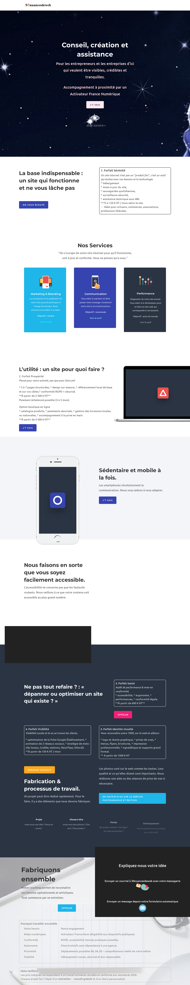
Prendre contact (39, 769)
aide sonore (95, 119)
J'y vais (95, 104)
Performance (145, 304)
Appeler (123, 714)
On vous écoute (34, 204)
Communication (96, 304)
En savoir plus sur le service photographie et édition (123, 798)
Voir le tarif (145, 333)
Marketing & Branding (46, 305)
